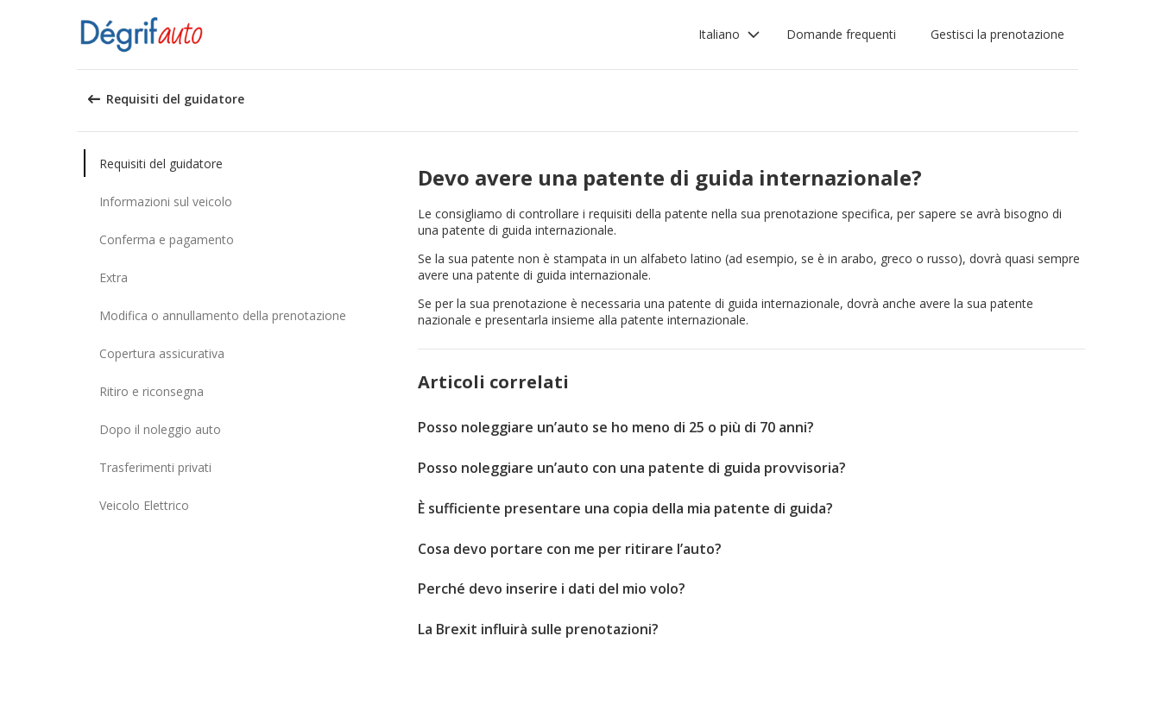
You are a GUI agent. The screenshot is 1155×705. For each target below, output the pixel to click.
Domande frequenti (841, 34)
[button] (729, 34)
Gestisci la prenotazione (997, 34)
